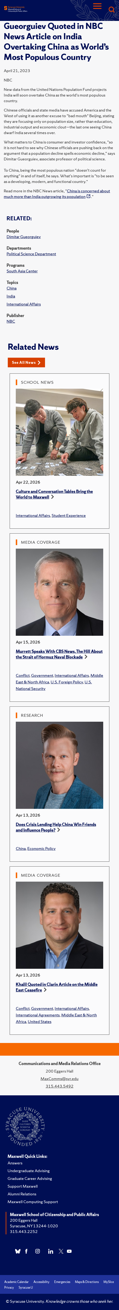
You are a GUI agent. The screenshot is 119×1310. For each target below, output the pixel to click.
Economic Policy (41, 848)
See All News (26, 362)
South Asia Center (22, 271)
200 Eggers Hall (23, 1220)
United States (39, 1021)
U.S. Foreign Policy (67, 682)
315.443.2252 (24, 1231)
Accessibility (41, 1282)
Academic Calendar (16, 1282)
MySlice (108, 1282)
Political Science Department (31, 253)
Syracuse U (26, 1288)
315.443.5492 (60, 1086)
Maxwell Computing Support (33, 1201)
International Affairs (24, 304)
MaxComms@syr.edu (59, 1078)
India (11, 296)
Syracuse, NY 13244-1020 (34, 1226)
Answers (15, 1163)
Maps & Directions (87, 1282)
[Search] (111, 10)
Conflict (22, 675)
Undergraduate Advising (29, 1170)
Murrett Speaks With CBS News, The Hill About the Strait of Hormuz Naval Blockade (59, 654)
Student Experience (69, 515)
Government (42, 675)
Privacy (9, 1288)
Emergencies (62, 1282)
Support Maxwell (23, 1186)
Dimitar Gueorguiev (24, 236)
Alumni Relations (22, 1194)
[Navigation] (97, 10)
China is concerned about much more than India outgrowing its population (57, 193)
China (11, 288)
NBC (11, 321)
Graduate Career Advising (30, 1178)
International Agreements (38, 1015)
